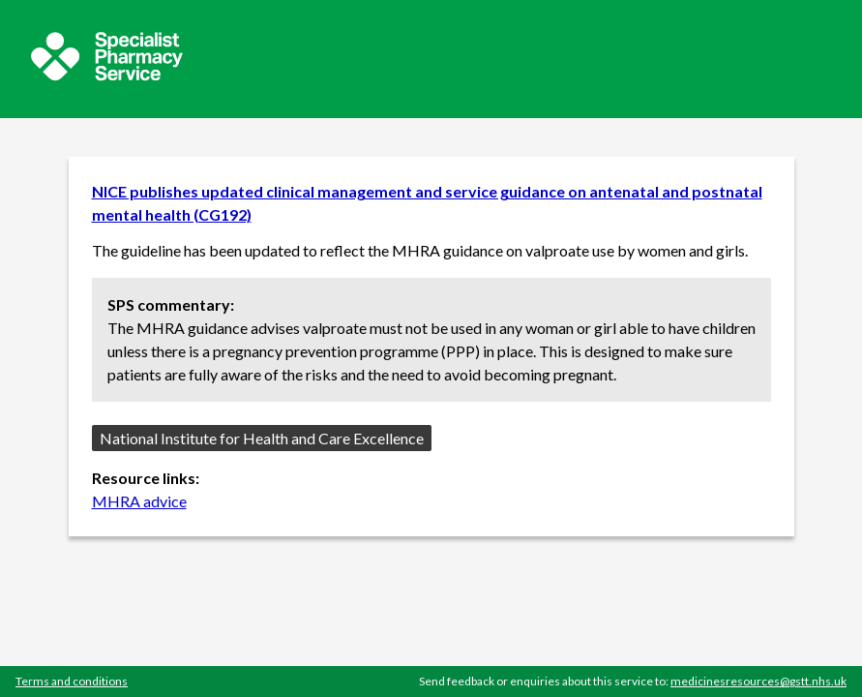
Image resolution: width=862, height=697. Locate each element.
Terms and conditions (71, 681)
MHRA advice (139, 501)
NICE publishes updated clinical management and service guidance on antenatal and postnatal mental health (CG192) (427, 203)
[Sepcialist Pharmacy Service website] (107, 75)
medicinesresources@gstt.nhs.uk (758, 681)
